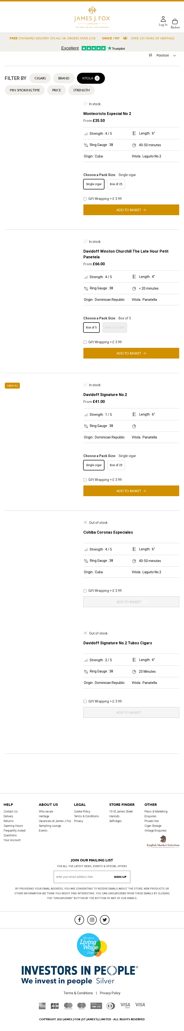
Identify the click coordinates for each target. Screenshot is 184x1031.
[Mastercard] (68, 1008)
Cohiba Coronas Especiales (108, 532)
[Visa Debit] (125, 1007)
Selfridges (115, 821)
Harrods (114, 816)
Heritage (44, 816)
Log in (163, 25)
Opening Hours (13, 826)
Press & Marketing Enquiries (155, 814)
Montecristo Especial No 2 (107, 113)
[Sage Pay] (96, 1008)
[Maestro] (81, 1008)
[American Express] (42, 1008)
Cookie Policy (82, 811)
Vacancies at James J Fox (55, 821)
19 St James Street (121, 811)
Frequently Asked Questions (14, 833)
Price (56, 90)
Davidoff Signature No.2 (105, 394)
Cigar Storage (152, 826)
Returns (9, 821)
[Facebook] (79, 920)
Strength (81, 90)
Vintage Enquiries (155, 830)
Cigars (40, 78)
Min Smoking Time (25, 90)
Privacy (78, 821)
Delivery (8, 816)
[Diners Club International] (111, 1008)
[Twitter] (104, 920)
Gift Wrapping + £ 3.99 (102, 199)
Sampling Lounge (50, 826)
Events (43, 830)
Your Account (12, 840)
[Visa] (140, 1005)
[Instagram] (92, 920)
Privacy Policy (110, 993)
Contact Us (11, 811)
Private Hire (151, 821)
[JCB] (54, 1008)
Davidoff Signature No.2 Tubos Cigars (117, 643)
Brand (63, 78)
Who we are (46, 811)
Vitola (91, 78)
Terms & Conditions (86, 816)
